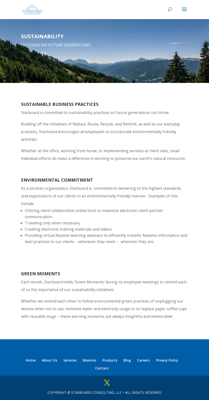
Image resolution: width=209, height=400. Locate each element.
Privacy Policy (167, 360)
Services (69, 360)
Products (109, 360)
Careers (143, 360)
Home (31, 360)
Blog (127, 360)
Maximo (89, 360)
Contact (102, 368)
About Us (49, 360)
